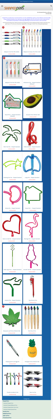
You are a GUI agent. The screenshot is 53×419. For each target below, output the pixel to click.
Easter (4, 317)
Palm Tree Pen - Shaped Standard (10, 102)
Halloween (5, 319)
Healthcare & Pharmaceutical (9, 354)
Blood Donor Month (7, 336)
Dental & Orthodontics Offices (9, 350)
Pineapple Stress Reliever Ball (10, 238)
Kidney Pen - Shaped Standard (26, 129)
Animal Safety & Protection (9, 334)
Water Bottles (6, 292)
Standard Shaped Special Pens (9, 255)
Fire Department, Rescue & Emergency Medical (13, 352)
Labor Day (5, 321)
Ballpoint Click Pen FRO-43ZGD (9, 47)
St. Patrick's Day (6, 325)
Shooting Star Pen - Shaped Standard (43, 102)
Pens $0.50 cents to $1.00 (8, 269)
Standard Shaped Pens (8, 249)
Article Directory (27, 407)
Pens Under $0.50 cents (8, 267)
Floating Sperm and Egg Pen (43, 210)
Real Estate (5, 359)
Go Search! (26, 385)
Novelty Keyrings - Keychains (9, 288)
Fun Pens (30, 411)
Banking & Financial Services (9, 346)
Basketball (5, 303)
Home (9, 407)
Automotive (6, 342)
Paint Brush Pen (26, 210)
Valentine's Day (6, 329)
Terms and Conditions (37, 407)
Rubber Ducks (6, 282)
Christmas (5, 315)
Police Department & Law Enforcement (11, 357)
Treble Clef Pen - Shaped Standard (26, 102)
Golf (4, 307)
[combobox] (26, 381)
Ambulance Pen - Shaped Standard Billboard (10, 75)
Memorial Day (6, 323)
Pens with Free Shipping (8, 265)
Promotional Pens (36, 411)
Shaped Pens (18, 411)
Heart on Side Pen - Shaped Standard (9, 156)
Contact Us (45, 407)
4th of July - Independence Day (10, 313)
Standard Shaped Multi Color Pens (10, 253)
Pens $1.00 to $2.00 (7, 271)
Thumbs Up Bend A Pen (26, 238)
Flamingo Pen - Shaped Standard (26, 156)
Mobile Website (30, 408)
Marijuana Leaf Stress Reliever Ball (9, 211)
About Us (20, 407)
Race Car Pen (43, 238)
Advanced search (26, 386)
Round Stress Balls (7, 278)
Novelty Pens (24, 411)
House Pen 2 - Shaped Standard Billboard (26, 75)
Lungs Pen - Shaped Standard (10, 129)
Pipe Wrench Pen (43, 183)
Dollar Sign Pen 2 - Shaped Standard (43, 156)
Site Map (14, 407)
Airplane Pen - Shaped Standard (26, 183)
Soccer (4, 309)
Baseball (5, 300)
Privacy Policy (22, 408)
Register (4, 400)
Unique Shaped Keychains (9, 286)
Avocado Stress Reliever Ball (43, 74)
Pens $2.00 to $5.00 (7, 274)
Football (5, 305)
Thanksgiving (6, 327)
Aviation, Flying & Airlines (8, 344)
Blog (14, 411)
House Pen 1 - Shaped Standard (43, 129)
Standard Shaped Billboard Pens (10, 251)
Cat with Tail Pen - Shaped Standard (9, 183)
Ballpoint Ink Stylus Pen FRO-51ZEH (26, 47)
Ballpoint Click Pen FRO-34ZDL (43, 47)
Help (36, 408)
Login (4, 398)
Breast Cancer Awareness (8, 338)
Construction (6, 348)
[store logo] (14, 8)
